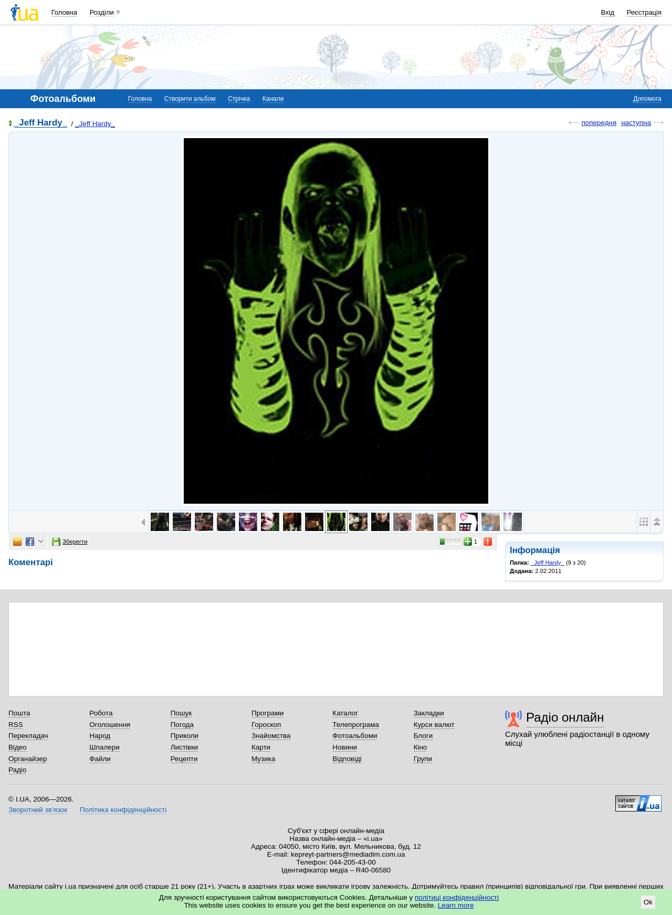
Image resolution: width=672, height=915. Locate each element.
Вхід (608, 12)
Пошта (19, 713)
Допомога (647, 98)
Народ (99, 736)
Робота (100, 713)
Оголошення (109, 725)
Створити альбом (190, 98)
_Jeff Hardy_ (40, 123)
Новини (344, 747)
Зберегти (70, 541)
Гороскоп (266, 725)
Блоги (423, 736)
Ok (648, 902)
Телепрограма (355, 725)
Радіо (17, 770)
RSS (15, 725)
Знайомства (271, 736)
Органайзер (27, 759)
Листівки (184, 747)
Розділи (102, 12)
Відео (17, 747)
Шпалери (104, 747)
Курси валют (434, 725)
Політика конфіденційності (123, 810)
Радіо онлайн (565, 717)
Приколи (184, 736)
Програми (267, 713)
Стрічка (239, 98)
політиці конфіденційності (457, 897)
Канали (273, 98)
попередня (598, 123)
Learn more (456, 905)
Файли (100, 759)
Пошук (181, 713)
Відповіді (347, 759)
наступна (636, 123)
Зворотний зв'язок (37, 810)
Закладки (429, 713)
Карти (260, 747)
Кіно (420, 747)
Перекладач (28, 736)
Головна (64, 12)
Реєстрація (644, 12)
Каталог (345, 713)
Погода (182, 725)
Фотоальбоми (354, 736)
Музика (263, 759)
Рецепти (184, 759)
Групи (423, 759)
